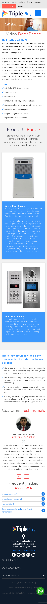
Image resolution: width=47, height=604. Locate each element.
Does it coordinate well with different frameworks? (17, 510)
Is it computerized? (9, 494)
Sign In (20, 6)
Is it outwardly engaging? (12, 499)
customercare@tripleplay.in (13, 2)
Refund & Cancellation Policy (19, 588)
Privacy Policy (17, 583)
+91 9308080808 (35, 2)
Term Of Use (30, 583)
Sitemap (36, 588)
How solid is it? (8, 504)
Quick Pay (9, 6)
